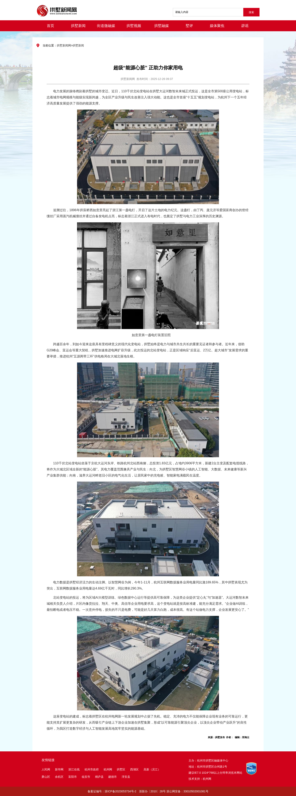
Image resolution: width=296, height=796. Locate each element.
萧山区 (46, 776)
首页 (50, 26)
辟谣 (245, 26)
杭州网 (108, 769)
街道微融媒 (106, 26)
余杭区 (59, 776)
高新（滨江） (152, 769)
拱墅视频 (134, 26)
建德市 (113, 776)
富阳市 (72, 776)
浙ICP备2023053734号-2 (120, 791)
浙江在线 (74, 769)
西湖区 (134, 769)
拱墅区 (121, 769)
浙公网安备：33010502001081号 (187, 791)
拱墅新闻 (78, 26)
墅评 (189, 26)
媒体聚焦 (217, 26)
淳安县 (126, 776)
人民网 (46, 769)
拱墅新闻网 (64, 45)
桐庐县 (99, 776)
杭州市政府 (92, 769)
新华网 (59, 769)
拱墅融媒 (161, 26)
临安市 (86, 776)
